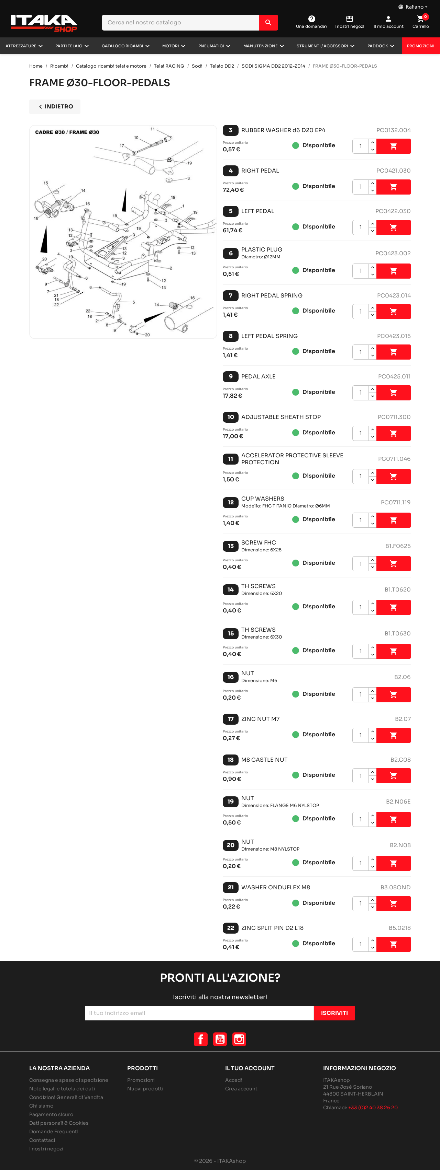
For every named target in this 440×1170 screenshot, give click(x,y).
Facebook (201, 1039)
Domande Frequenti (53, 1131)
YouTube (220, 1039)
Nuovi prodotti (145, 1089)
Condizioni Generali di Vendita (66, 1097)
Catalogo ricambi (122, 46)
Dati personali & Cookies (59, 1123)
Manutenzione (260, 46)
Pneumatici (211, 46)
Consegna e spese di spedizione (68, 1080)
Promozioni (420, 46)
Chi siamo (41, 1106)
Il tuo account (250, 1068)
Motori (170, 46)
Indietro (54, 107)
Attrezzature (21, 46)
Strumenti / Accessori (322, 46)
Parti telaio (68, 46)
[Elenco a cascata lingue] (413, 5)
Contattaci (42, 1140)
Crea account (241, 1089)
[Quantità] (360, 146)
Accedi (233, 1080)
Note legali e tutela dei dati (62, 1089)
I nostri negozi (46, 1149)
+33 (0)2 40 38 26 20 (373, 1107)
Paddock (377, 46)
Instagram (239, 1039)
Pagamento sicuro (51, 1114)
